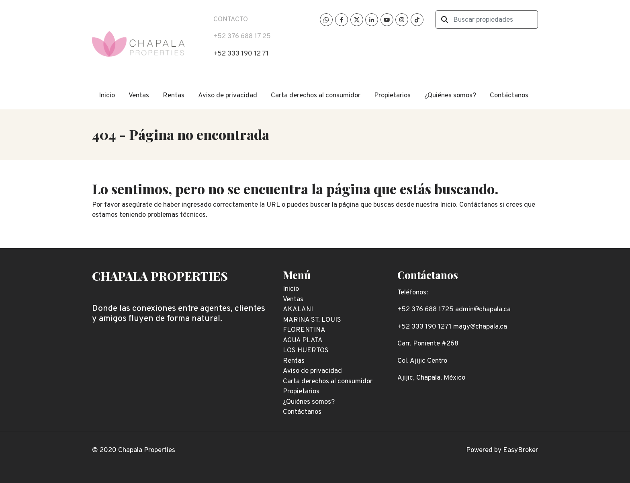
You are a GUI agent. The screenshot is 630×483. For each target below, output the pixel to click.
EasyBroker (520, 450)
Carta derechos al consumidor (315, 95)
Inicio (107, 95)
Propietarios (392, 95)
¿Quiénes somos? (450, 95)
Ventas (139, 95)
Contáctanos (509, 95)
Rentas (173, 95)
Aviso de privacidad (227, 95)
